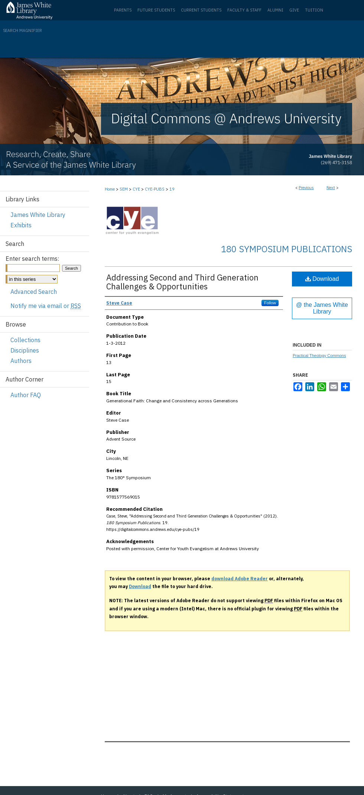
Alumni (275, 10)
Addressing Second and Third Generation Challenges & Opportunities (182, 282)
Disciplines (24, 350)
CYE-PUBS (155, 189)
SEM (124, 189)
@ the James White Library (322, 308)
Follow (270, 303)
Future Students (156, 10)
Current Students (201, 10)
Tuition (314, 10)
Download (322, 279)
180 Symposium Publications (286, 249)
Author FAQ (25, 395)
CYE (136, 189)
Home (110, 189)
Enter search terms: (32, 258)
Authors (21, 360)
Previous (306, 187)
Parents (122, 10)
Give (294, 10)
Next (330, 187)
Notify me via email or (45, 305)
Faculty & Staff (244, 10)
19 (172, 189)
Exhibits (21, 225)
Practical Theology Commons (319, 355)
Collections (25, 340)
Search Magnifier (22, 30)
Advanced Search (33, 291)
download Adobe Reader (239, 578)
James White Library (37, 214)
